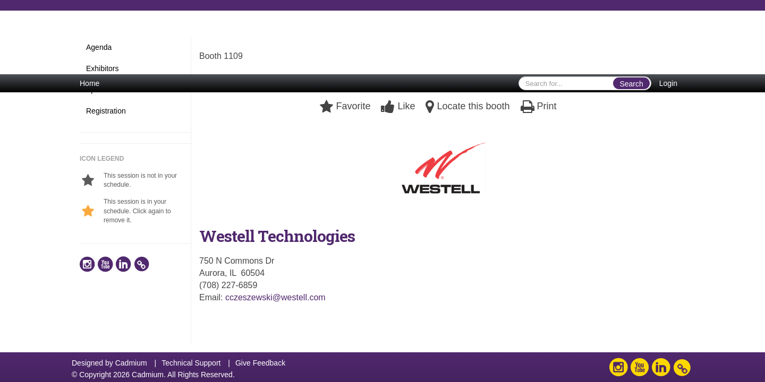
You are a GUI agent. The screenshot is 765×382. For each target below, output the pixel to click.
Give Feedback (260, 363)
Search (631, 84)
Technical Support (191, 363)
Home (89, 83)
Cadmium (131, 363)
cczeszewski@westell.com (275, 297)
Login (668, 83)
